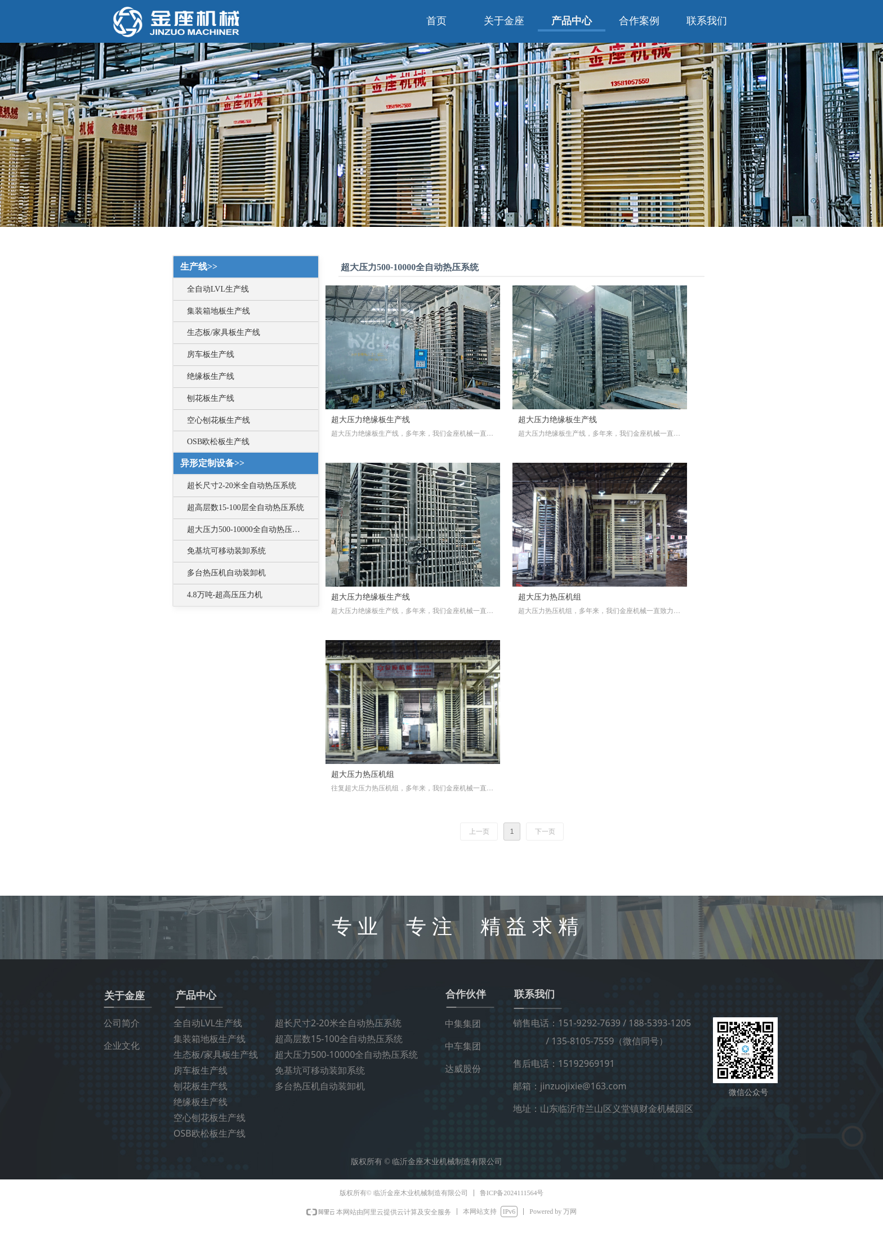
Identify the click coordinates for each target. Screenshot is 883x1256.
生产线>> (198, 266)
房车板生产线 (210, 354)
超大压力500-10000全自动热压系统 (247, 529)
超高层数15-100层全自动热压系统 (245, 507)
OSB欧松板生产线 (218, 441)
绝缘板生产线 (210, 376)
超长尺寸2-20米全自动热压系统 (241, 485)
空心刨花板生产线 (218, 420)
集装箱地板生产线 (218, 311)
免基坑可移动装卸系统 (226, 551)
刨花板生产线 (210, 398)
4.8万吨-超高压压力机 (224, 595)
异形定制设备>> (212, 463)
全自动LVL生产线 (218, 289)
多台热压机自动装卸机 (226, 573)
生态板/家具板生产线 (223, 332)
